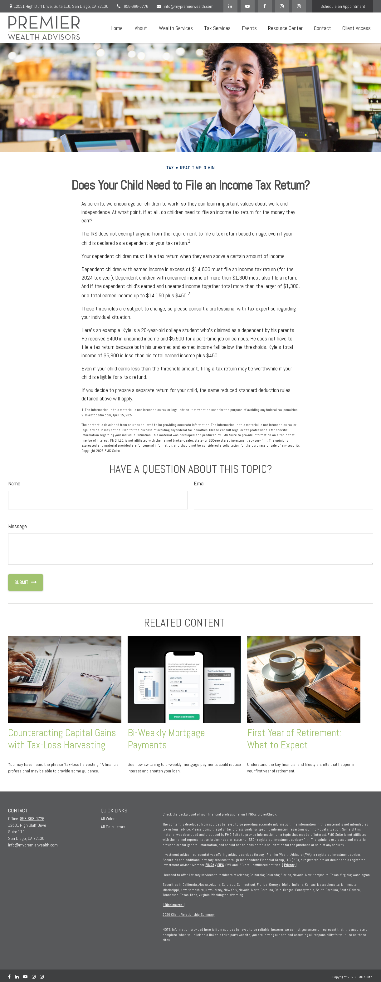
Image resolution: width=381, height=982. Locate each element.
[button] (117, 28)
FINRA (209, 865)
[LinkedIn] (230, 6)
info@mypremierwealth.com (184, 6)
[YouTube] (248, 6)
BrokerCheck (266, 814)
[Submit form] (18, 582)
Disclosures (173, 905)
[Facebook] (265, 6)
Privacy (289, 865)
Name (14, 483)
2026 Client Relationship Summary (188, 914)
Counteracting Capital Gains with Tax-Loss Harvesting (62, 738)
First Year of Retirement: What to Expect (294, 738)
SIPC (220, 865)
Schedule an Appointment (342, 6)
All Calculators (113, 827)
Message (17, 526)
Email (200, 483)
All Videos (109, 818)
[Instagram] (299, 6)
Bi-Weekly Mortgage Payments (166, 738)
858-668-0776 (132, 6)
